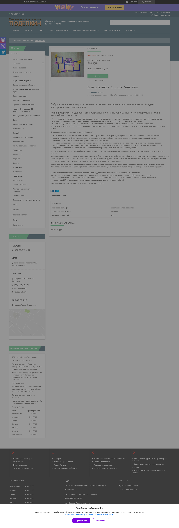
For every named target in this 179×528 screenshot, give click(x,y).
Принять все (81, 521)
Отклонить (101, 521)
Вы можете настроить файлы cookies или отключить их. (88, 515)
